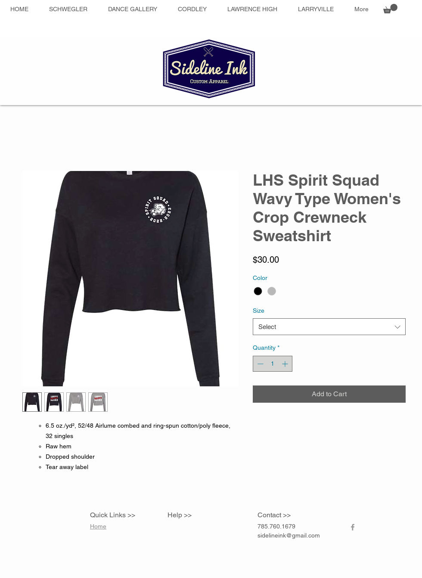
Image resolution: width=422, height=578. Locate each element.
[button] (390, 8)
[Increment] (285, 363)
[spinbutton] (272, 363)
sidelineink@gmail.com (289, 535)
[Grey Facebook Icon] (352, 527)
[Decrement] (259, 363)
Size (258, 310)
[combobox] (329, 326)
